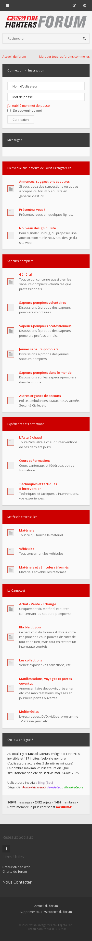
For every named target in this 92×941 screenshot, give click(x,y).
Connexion (15, 70)
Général (25, 274)
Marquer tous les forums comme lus (64, 56)
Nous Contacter (17, 882)
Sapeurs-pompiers (20, 261)
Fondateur (55, 787)
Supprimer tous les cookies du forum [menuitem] (46, 912)
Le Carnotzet (16, 590)
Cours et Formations (34, 460)
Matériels (26, 530)
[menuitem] (84, 5)
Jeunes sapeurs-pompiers (38, 349)
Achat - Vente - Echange (37, 604)
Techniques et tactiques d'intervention (38, 486)
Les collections (30, 660)
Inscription (36, 70)
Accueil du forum (46, 906)
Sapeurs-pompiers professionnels (45, 326)
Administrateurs (34, 787)
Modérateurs (73, 787)
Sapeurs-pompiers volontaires (42, 302)
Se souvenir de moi (24, 110)
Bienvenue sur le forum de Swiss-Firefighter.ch (39, 168)
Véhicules (26, 549)
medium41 (64, 807)
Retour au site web (16, 867)
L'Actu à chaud (30, 437)
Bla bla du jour (30, 627)
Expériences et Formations (25, 424)
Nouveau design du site (37, 228)
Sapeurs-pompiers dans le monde (45, 372)
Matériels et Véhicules (22, 517)
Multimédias (29, 711)
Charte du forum (14, 871)
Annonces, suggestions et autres (44, 181)
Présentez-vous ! (32, 209)
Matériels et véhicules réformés (44, 567)
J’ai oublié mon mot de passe (28, 105)
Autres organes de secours (40, 395)
